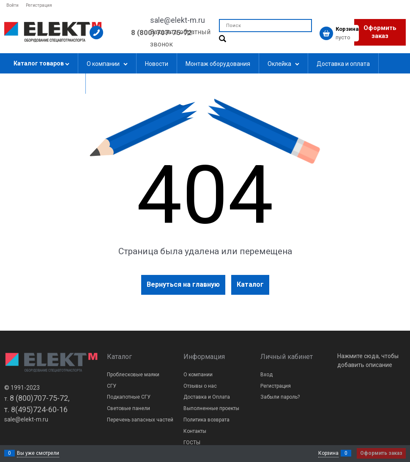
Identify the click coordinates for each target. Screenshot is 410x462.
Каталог (250, 284)
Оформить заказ (380, 32)
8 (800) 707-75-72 (161, 32)
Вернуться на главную (183, 284)
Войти (12, 5)
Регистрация (39, 5)
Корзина (328, 453)
